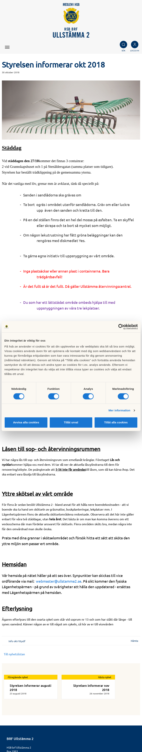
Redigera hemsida (19, 741)
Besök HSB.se (16, 728)
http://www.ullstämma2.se (23, 719)
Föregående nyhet (18, 637)
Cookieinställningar (20, 737)
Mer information (119, 410)
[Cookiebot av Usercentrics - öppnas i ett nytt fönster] (121, 327)
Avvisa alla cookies (26, 422)
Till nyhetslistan (14, 614)
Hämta (134, 600)
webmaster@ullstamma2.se (58, 541)
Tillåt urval (71, 422)
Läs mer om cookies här (22, 733)
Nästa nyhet (104, 637)
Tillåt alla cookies (116, 422)
